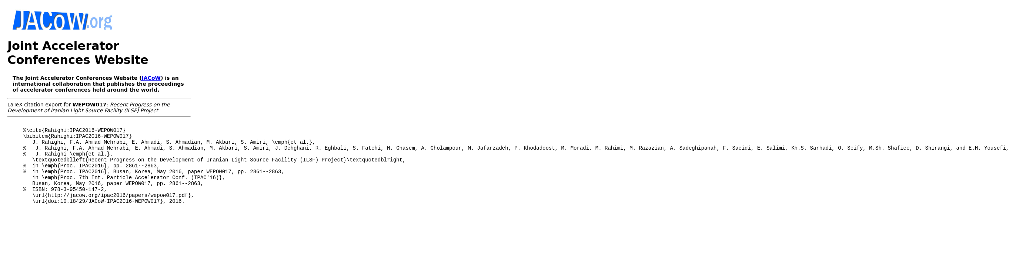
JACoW (151, 78)
